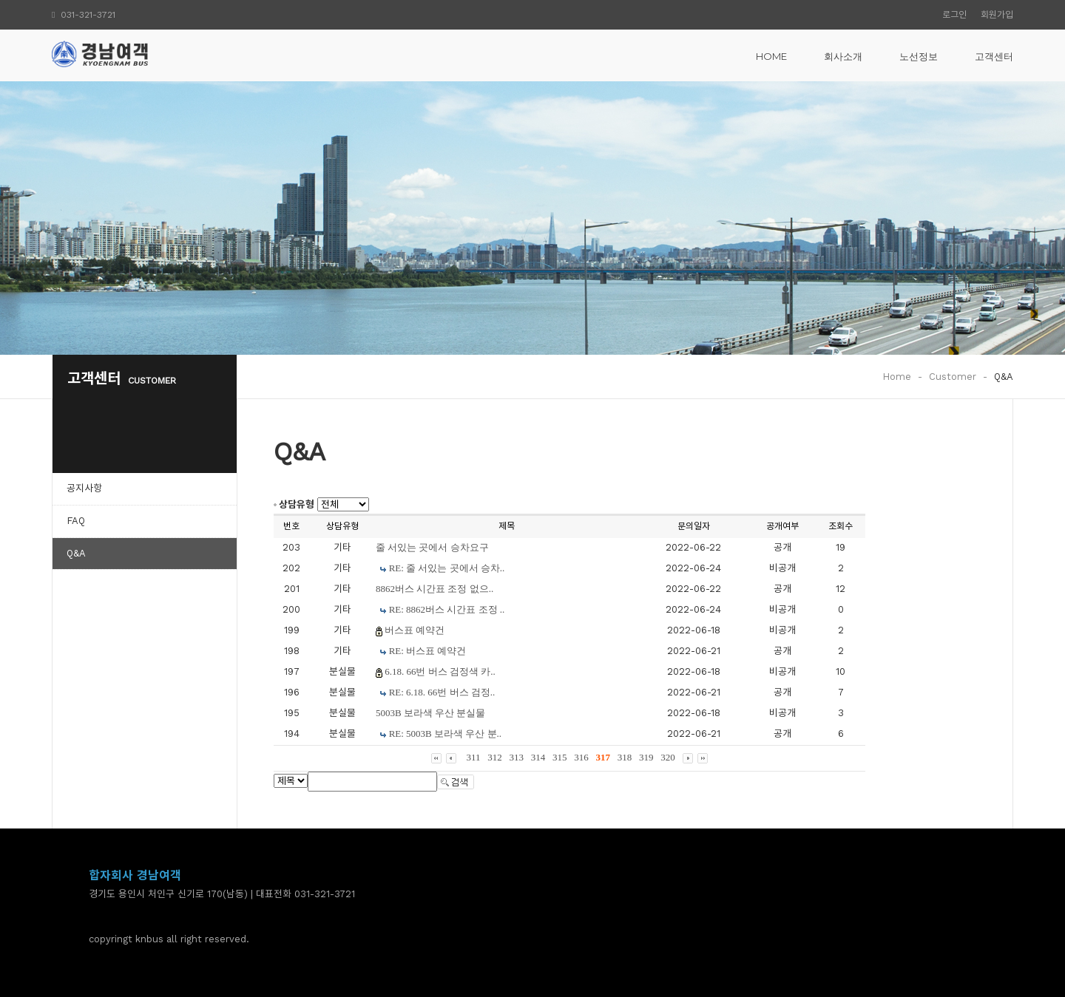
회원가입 (997, 15)
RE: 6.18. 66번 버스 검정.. (442, 692)
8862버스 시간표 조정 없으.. (434, 588)
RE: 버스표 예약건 (428, 650)
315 (559, 757)
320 (667, 757)
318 (625, 757)
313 (517, 757)
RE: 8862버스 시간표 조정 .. (447, 609)
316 (581, 757)
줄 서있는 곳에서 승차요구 (432, 547)
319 (646, 757)
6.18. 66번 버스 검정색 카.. (440, 671)
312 (494, 757)
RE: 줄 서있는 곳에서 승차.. (447, 568)
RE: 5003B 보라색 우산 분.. (445, 733)
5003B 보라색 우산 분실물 (430, 712)
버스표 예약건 (414, 630)
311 (473, 757)
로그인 (954, 15)
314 (538, 757)
